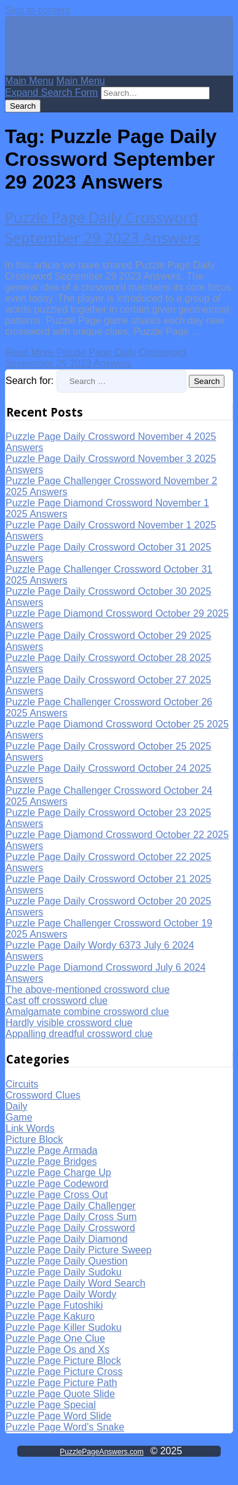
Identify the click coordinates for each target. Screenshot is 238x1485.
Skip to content (37, 10)
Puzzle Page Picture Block (63, 1360)
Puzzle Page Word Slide (58, 1416)
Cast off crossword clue (57, 1000)
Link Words (30, 1128)
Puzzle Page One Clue (55, 1338)
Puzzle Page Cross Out (57, 1194)
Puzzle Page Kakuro (50, 1316)
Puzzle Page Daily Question (66, 1261)
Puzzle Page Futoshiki (54, 1305)
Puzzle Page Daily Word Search (75, 1283)
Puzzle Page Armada (51, 1150)
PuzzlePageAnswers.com (101, 1452)
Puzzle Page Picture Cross (64, 1371)
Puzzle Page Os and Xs (57, 1349)
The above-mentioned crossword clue (88, 989)
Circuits (22, 1084)
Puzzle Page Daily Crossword (70, 1228)
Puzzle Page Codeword (57, 1183)
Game (19, 1117)
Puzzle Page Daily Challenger (71, 1206)
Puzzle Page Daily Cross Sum (71, 1217)
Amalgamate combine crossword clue (87, 1011)
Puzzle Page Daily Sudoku (64, 1272)
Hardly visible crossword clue (69, 1022)
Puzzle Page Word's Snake (65, 1427)
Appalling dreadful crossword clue (79, 1034)
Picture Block (34, 1139)
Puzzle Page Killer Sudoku (64, 1327)
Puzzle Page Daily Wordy (61, 1294)
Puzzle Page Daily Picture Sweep (78, 1250)
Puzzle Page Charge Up (58, 1172)
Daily (17, 1106)
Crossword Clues (43, 1095)
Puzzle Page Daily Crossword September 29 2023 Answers (102, 227)
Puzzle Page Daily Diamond (66, 1239)
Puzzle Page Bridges (51, 1161)
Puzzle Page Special (51, 1405)
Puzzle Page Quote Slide (60, 1394)
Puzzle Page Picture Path (61, 1382)
